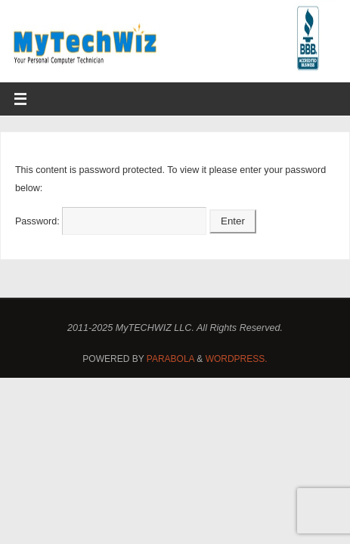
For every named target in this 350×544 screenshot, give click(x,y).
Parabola (170, 359)
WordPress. (237, 359)
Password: (110, 221)
